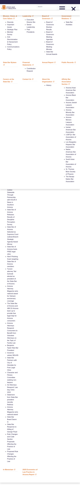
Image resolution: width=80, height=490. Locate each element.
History (48, 85)
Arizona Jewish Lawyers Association (71, 105)
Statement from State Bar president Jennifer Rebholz (12, 399)
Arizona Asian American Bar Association (71, 90)
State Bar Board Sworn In (12, 419)
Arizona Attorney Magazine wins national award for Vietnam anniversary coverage (12, 293)
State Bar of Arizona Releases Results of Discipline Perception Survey (11, 217)
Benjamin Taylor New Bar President (12, 348)
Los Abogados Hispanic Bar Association (71, 144)
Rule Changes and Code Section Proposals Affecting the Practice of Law (12, 441)
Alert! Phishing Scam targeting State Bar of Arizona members (12, 261)
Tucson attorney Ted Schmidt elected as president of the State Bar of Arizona (12, 276)
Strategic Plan (12, 29)
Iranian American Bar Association (71, 129)
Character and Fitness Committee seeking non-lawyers (12, 377)
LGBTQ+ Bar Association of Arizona (71, 137)
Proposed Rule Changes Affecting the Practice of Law (12, 456)
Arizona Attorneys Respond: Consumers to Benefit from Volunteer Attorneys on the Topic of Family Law (12, 333)
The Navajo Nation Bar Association (70, 179)
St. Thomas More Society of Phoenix (70, 171)
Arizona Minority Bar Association (70, 112)
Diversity (10, 22)
